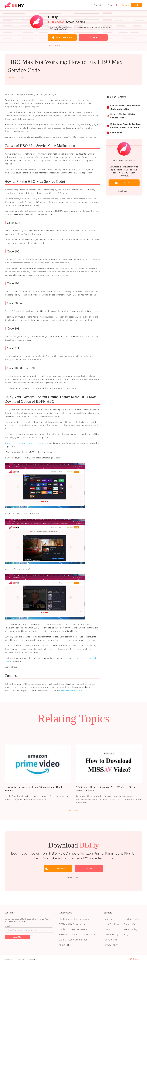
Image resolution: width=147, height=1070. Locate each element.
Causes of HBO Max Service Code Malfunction (125, 107)
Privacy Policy (110, 945)
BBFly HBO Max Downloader (73, 929)
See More (124, 191)
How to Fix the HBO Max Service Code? (123, 116)
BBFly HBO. (45, 401)
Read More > (73, 811)
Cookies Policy (111, 934)
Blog (110, 5)
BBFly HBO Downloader (71, 690)
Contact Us (129, 924)
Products (98, 5)
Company (109, 919)
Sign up (125, 5)
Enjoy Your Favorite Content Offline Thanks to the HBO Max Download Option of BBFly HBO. (125, 126)
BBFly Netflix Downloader (72, 924)
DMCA (107, 929)
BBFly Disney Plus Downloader (74, 919)
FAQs (126, 934)
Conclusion (116, 132)
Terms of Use (110, 940)
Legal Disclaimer (112, 924)
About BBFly (65, 945)
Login (136, 5)
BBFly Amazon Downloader (73, 940)
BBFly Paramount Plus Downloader (77, 934)
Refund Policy (130, 929)
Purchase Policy (131, 919)
